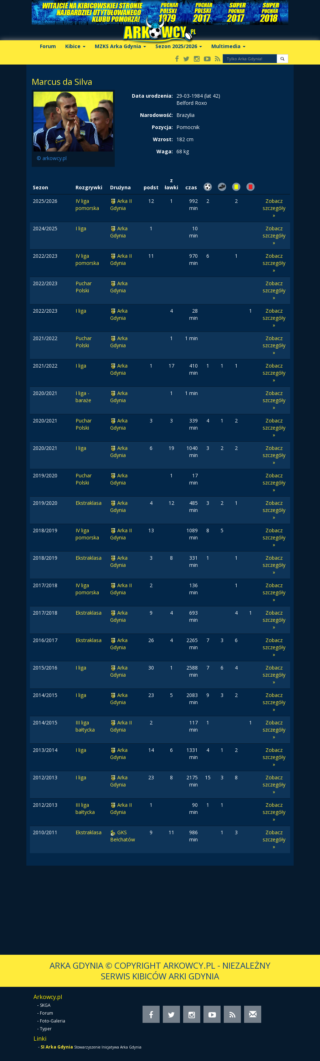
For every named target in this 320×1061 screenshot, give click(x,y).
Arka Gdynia (119, 232)
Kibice (75, 46)
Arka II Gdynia (121, 204)
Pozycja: (162, 127)
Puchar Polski (84, 287)
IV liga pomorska (87, 204)
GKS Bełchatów (122, 836)
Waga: (164, 151)
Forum (48, 46)
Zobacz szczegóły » (274, 208)
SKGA (45, 1005)
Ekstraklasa (89, 502)
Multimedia (228, 46)
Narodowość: (156, 115)
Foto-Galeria (52, 1021)
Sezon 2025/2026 (178, 46)
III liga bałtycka (85, 726)
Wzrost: (163, 139)
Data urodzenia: (152, 95)
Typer (46, 1029)
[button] (282, 58)
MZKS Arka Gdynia (120, 46)
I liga (81, 228)
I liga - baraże (83, 397)
